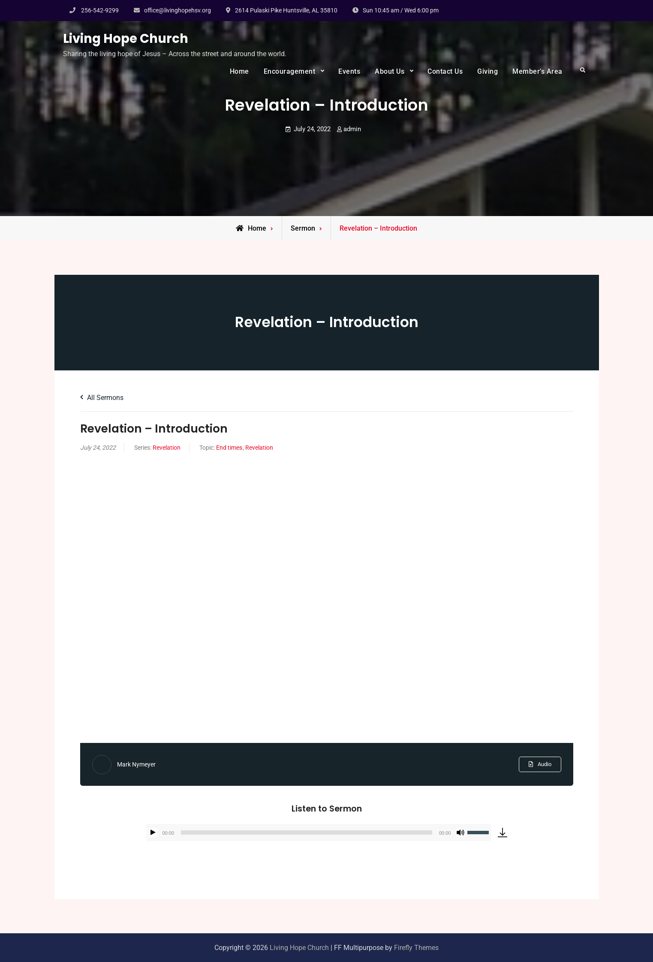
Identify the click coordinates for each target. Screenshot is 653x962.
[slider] (306, 832)
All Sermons (101, 398)
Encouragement (290, 71)
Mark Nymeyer (136, 764)
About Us (389, 71)
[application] (318, 832)
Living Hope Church (125, 38)
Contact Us (445, 71)
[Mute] (460, 832)
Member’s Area (537, 71)
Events (349, 71)
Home (239, 71)
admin (352, 129)
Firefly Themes (416, 948)
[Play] (153, 832)
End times (229, 447)
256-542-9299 (100, 10)
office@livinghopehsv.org (177, 10)
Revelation (167, 447)
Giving (487, 71)
